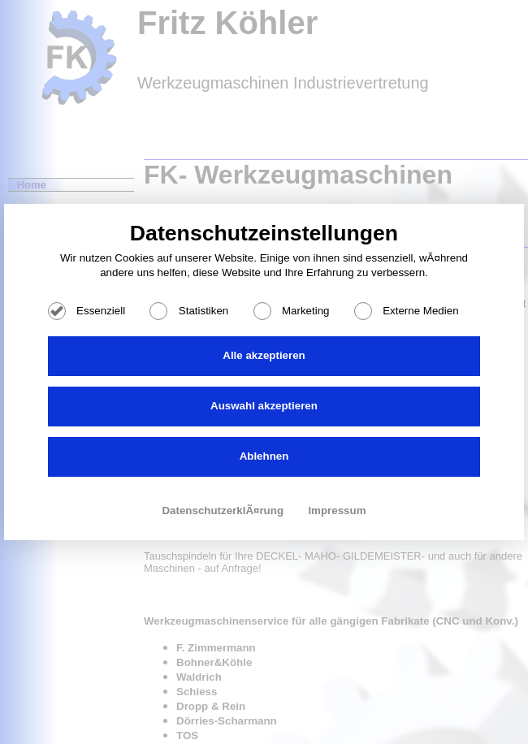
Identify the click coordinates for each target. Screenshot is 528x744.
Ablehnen (264, 456)
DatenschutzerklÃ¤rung (224, 510)
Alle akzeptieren (264, 355)
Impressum (337, 510)
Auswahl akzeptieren (264, 406)
